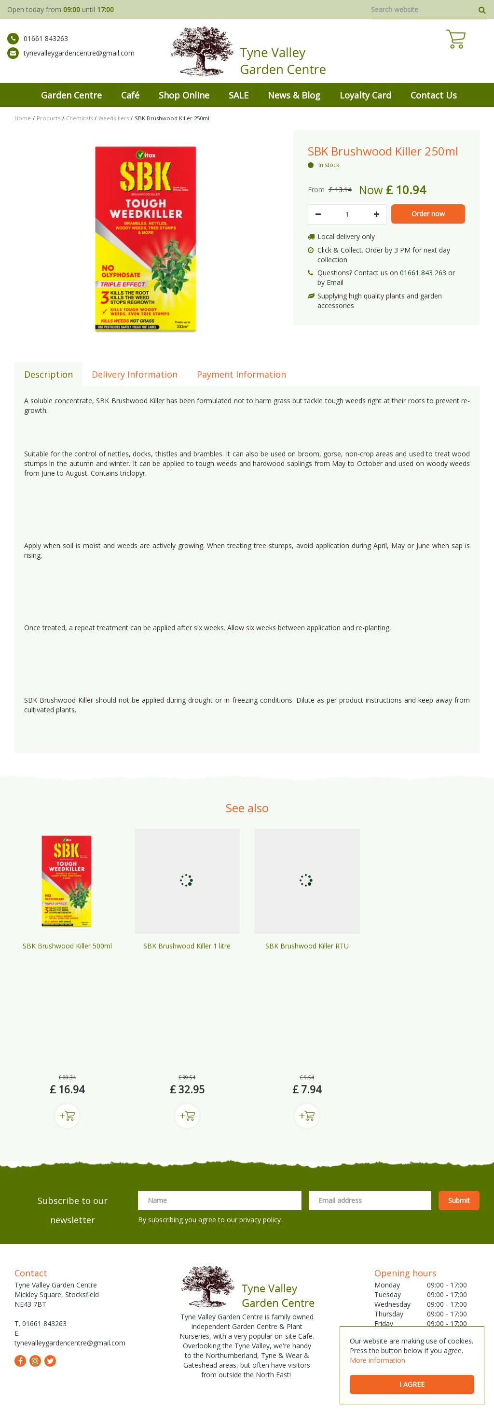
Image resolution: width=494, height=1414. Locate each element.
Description (48, 374)
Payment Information (241, 374)
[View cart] (477, 53)
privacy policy (260, 1102)
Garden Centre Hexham (284, 1356)
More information (377, 1360)
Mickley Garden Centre (73, 1344)
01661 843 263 (423, 272)
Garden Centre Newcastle (143, 1344)
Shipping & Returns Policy (273, 1395)
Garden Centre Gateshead (287, 1344)
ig (35, 1244)
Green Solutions (123, 1395)
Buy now (67, 999)
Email (335, 282)
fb (20, 1244)
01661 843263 (37, 46)
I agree (412, 1384)
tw (50, 1244)
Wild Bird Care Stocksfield (213, 1356)
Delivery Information (135, 374)
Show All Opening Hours (412, 1274)
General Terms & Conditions (191, 1395)
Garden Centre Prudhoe (214, 1344)
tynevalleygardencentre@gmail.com (71, 60)
